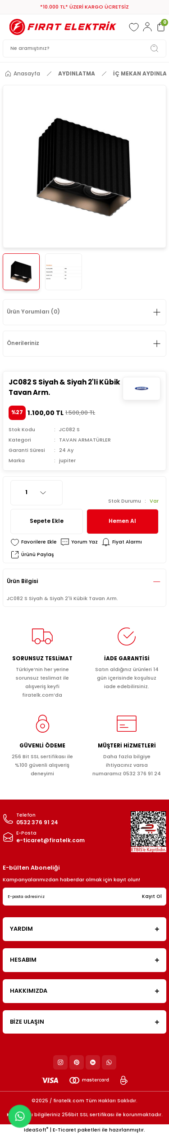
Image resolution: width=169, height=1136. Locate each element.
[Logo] (62, 27)
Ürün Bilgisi (22, 581)
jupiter (67, 460)
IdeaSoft (36, 1130)
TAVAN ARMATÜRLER (85, 439)
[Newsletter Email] (84, 897)
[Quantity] (36, 492)
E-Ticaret (64, 1130)
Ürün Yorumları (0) (33, 311)
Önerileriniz (23, 343)
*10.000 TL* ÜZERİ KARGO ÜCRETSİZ (84, 6)
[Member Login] (147, 27)
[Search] (84, 48)
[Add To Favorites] (33, 542)
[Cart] (160, 27)
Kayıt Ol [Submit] (152, 896)
